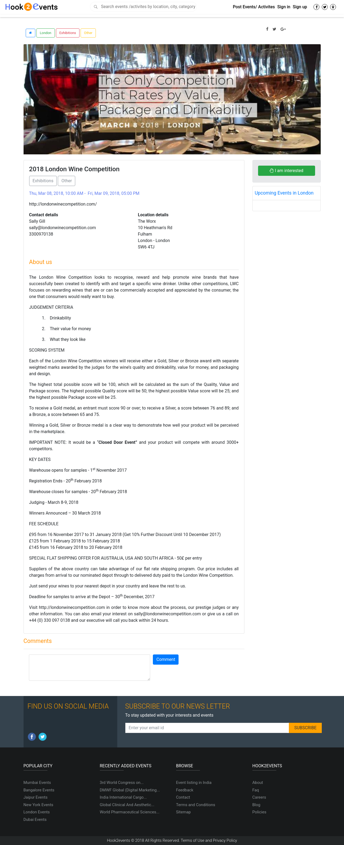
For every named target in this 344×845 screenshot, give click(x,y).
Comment (165, 659)
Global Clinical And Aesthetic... (127, 804)
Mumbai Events (37, 782)
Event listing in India (194, 782)
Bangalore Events (39, 790)
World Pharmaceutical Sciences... (130, 812)
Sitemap (183, 812)
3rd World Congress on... (122, 782)
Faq (255, 790)
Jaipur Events (36, 797)
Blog (256, 804)
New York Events (39, 804)
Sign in (283, 6)
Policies (259, 812)
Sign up (300, 6)
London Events (37, 812)
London (45, 33)
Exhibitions (67, 33)
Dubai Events (35, 819)
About (257, 782)
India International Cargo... (123, 797)
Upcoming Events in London (284, 193)
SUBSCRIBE (305, 727)
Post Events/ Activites (254, 6)
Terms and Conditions (195, 804)
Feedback (185, 790)
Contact (183, 797)
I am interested (286, 170)
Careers (259, 797)
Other (88, 33)
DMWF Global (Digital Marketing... (130, 790)
